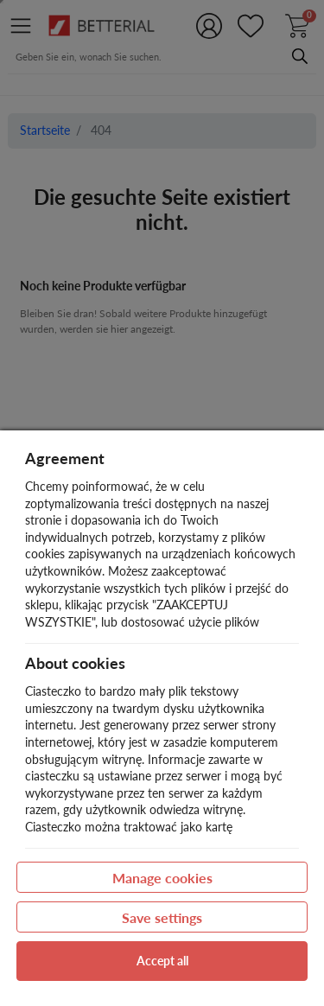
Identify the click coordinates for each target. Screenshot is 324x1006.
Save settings (162, 917)
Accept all (162, 960)
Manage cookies (162, 877)
